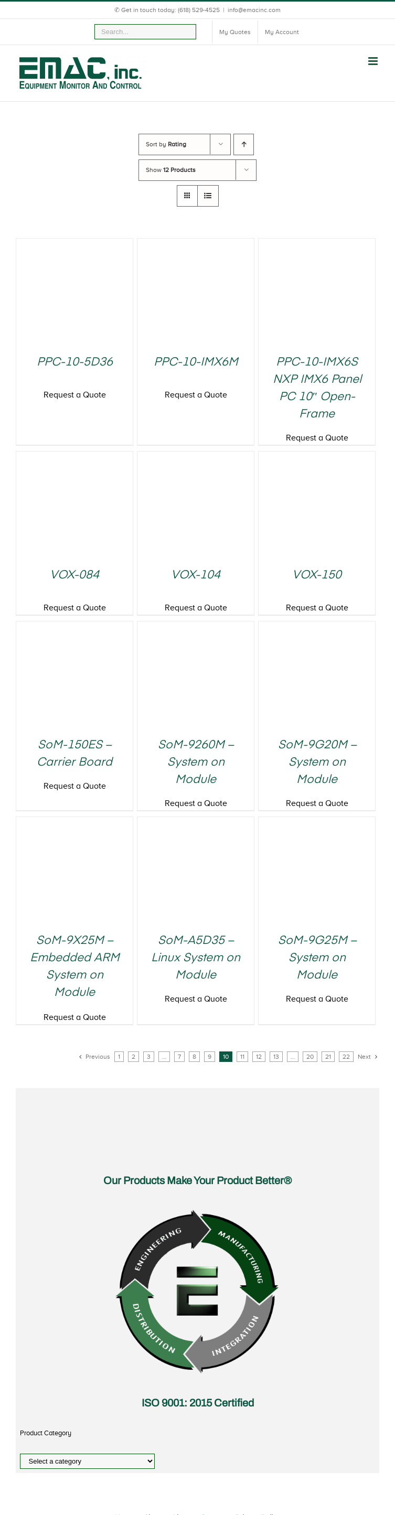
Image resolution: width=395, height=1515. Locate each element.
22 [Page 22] (346, 1056)
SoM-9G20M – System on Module (317, 762)
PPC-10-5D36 (75, 362)
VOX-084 (74, 575)
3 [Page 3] (149, 1056)
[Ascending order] (243, 144)
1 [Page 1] (119, 1056)
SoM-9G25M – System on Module (317, 958)
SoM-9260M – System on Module (195, 762)
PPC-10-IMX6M (196, 362)
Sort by (166, 144)
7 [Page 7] (179, 1056)
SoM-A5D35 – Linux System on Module (195, 958)
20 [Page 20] (310, 1056)
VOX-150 (316, 575)
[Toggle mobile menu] (373, 61)
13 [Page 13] (276, 1056)
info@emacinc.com (254, 10)
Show (171, 170)
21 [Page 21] (328, 1056)
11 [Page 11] (242, 1056)
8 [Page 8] (194, 1056)
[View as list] (208, 196)
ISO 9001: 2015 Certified (198, 1403)
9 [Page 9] (209, 1056)
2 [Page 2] (133, 1056)
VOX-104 (195, 575)
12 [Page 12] (259, 1056)
